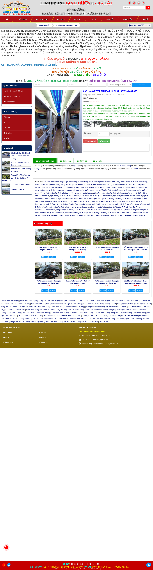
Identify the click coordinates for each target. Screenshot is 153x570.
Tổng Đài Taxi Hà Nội (67, 371)
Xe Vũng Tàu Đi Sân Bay (15, 359)
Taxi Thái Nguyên (122, 368)
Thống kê (44, 392)
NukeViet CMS (94, 569)
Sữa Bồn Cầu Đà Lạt (48, 368)
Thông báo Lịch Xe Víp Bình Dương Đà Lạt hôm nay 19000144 (78, 299)
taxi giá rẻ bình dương (73, 353)
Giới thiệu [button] (22, 19)
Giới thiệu (8, 382)
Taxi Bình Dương (103, 351)
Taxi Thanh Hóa (49, 365)
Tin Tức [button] (94, 19)
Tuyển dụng (8, 138)
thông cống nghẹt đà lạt (126, 353)
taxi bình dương (37, 353)
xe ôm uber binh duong (75, 356)
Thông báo (8, 133)
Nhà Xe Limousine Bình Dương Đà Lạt (20, 163)
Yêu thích (52, 307)
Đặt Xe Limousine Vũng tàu (116, 356)
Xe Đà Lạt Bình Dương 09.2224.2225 (135, 365)
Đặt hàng (45, 307)
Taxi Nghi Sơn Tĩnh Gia (32, 365)
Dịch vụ (7, 117)
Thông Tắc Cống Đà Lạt (28, 368)
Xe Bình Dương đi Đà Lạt (13, 91)
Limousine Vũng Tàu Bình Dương (82, 351)
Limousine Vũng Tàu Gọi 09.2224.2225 (87, 359)
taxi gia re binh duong (55, 353)
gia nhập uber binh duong (95, 356)
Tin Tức (43, 382)
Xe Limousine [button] (42, 19)
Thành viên (8, 392)
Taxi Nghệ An (88, 365)
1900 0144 (77, 564)
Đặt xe (6, 387)
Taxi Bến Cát (115, 365)
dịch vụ (76, 166)
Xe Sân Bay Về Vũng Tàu (61, 359)
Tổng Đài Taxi (82, 371)
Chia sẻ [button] (110, 19)
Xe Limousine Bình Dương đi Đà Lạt (21, 170)
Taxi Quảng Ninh (11, 371)
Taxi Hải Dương (136, 368)
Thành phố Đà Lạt (18, 189)
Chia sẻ (7, 128)
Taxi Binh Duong (14, 362)
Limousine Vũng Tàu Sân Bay (37, 359)
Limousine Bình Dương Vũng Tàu (33, 351)
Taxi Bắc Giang (109, 368)
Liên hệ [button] (145, 19)
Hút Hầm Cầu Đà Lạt (9, 368)
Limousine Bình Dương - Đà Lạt (75, 569)
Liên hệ (43, 387)
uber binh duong (58, 356)
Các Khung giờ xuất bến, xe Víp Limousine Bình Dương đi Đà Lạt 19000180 (136, 333)
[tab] (65, 161)
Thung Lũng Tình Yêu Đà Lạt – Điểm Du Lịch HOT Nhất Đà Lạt (16, 178)
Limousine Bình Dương (10, 351)
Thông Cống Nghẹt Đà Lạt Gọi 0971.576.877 (120, 359)
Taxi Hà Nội (34, 371)
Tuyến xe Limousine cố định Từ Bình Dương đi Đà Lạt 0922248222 (77, 333)
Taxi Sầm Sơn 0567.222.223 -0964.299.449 (74, 368)
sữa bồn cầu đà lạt (26, 356)
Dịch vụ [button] (77, 19)
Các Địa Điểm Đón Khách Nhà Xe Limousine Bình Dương (20, 156)
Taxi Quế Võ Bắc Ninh (48, 371)
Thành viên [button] (127, 19)
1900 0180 (93, 564)
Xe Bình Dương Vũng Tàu (58, 351)
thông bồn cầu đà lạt (107, 353)
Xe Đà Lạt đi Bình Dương (13, 96)
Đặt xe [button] (61, 20)
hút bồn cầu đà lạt (144, 353)
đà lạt (119, 166)
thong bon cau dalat (91, 353)
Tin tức (7, 122)
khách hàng (126, 166)
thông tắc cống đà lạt (9, 356)
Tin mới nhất (8, 148)
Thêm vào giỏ (90, 141)
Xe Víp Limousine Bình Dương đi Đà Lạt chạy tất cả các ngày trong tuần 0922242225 (49, 333)
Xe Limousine (9, 102)
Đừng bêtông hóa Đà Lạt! (20, 184)
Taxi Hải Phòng (24, 371)
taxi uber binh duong (42, 356)
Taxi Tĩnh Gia (61, 365)
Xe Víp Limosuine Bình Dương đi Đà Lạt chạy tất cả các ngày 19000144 (107, 333)
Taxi (20, 365)
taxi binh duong (24, 353)
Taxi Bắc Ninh (97, 368)
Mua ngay (104, 141)
